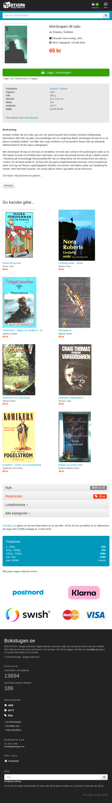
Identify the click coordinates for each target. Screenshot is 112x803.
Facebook (12, 761)
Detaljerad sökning (12, 781)
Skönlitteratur (31, 117)
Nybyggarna (84, 304)
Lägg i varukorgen (56, 72)
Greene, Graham (59, 88)
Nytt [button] (56, 488)
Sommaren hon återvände (28, 371)
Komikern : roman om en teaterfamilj (28, 439)
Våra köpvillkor (13, 730)
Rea (8, 715)
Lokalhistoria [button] (16, 505)
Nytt (9, 710)
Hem (8, 705)
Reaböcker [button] (56, 496)
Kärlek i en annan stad (84, 439)
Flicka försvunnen (28, 237)
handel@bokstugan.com (14, 746)
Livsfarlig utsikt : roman (84, 237)
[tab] (56, 487)
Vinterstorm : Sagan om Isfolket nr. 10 (28, 304)
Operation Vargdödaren (84, 371)
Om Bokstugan (14, 721)
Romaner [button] (8, 185)
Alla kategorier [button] (18, 513)
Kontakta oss (9, 525)
